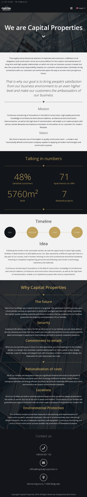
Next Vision (71, 494)
